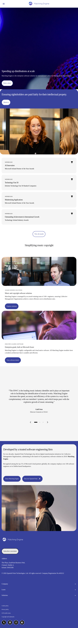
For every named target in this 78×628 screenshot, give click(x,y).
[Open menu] (4, 4)
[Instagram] (16, 622)
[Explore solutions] (11, 306)
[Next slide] (48, 422)
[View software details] (13, 360)
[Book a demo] (7, 83)
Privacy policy (5, 609)
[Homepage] (39, 4)
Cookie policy (5, 605)
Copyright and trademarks (8, 616)
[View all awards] (39, 234)
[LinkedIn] (10, 622)
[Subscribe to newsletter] (10, 551)
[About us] (6, 102)
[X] (4, 622)
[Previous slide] (30, 422)
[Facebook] (22, 622)
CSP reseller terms (6, 613)
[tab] (35, 422)
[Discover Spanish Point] (32, 479)
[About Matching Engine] (12, 479)
